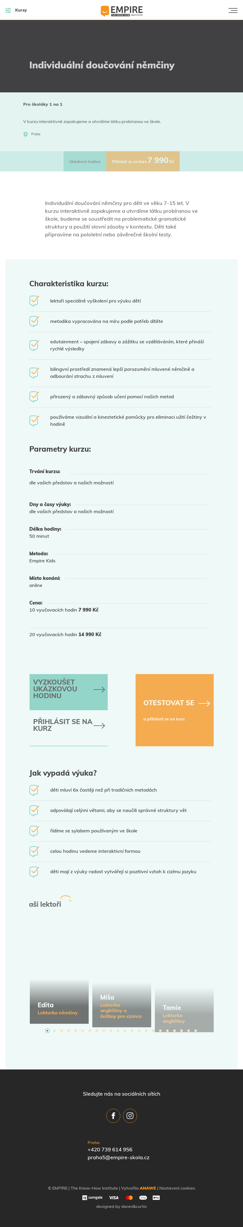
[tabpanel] (59, 974)
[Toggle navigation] (233, 10)
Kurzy (16, 10)
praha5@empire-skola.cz (118, 1158)
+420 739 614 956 (110, 1150)
